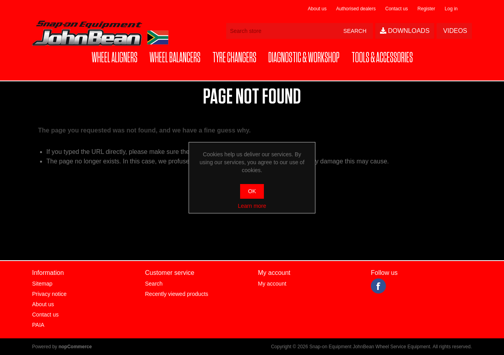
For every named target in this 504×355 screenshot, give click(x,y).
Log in (451, 9)
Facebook (378, 286)
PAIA (38, 325)
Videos (454, 30)
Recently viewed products (176, 294)
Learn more (252, 206)
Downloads (405, 30)
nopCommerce (75, 346)
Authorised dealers (356, 9)
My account (272, 283)
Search (153, 283)
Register (426, 9)
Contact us (396, 9)
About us (317, 9)
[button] (114, 58)
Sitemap (42, 283)
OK (252, 191)
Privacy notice (49, 294)
